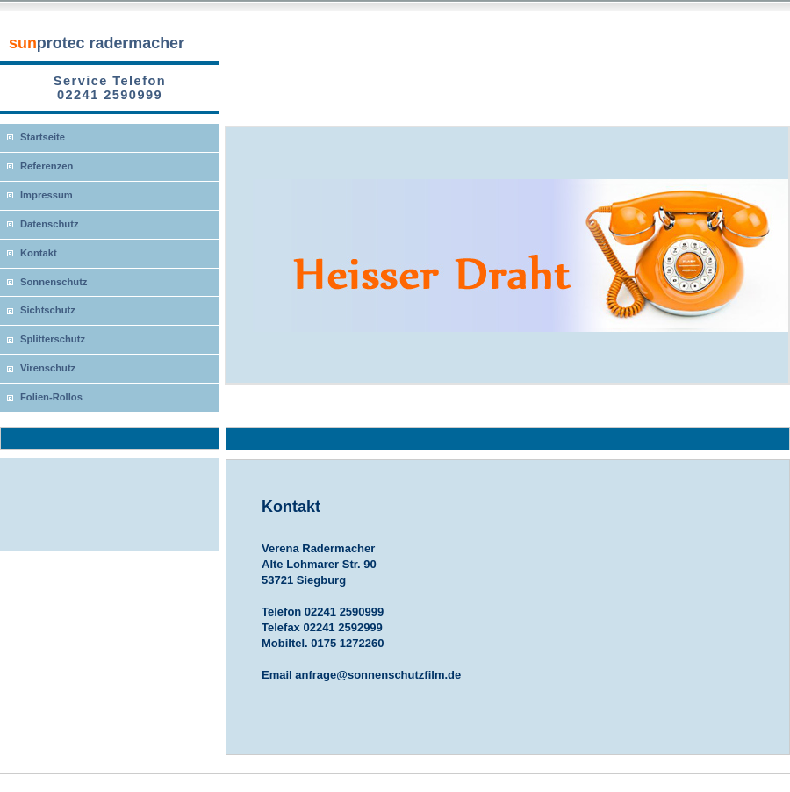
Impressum (46, 195)
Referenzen (46, 166)
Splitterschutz (52, 339)
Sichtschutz (47, 310)
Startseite (42, 137)
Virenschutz (47, 368)
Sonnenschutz (53, 282)
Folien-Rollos (51, 397)
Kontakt (38, 253)
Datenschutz (49, 224)
